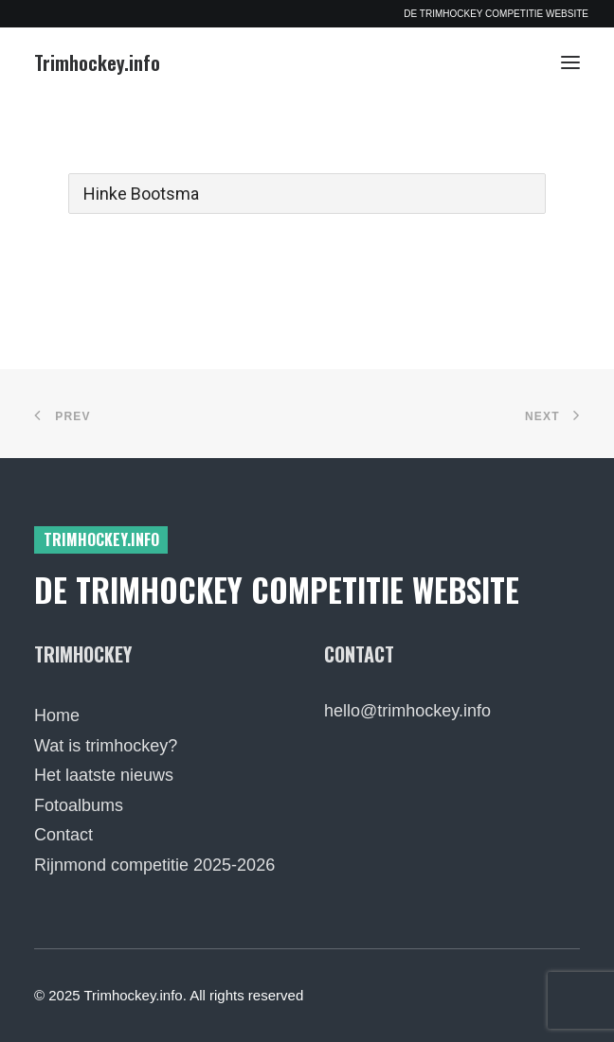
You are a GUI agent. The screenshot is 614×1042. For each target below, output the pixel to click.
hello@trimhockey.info (407, 710)
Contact (63, 834)
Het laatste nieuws (103, 775)
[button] (570, 62)
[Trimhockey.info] (97, 62)
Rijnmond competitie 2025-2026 (154, 865)
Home (57, 715)
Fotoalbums (78, 805)
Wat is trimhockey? (105, 745)
